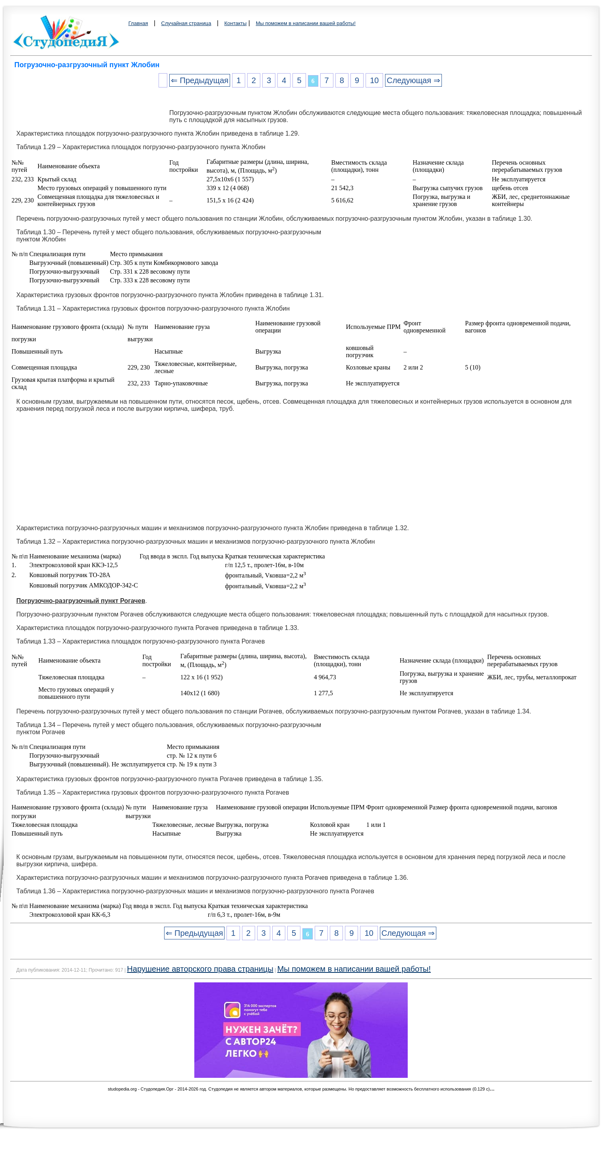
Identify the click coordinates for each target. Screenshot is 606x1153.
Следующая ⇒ (413, 80)
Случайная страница (186, 23)
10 (374, 80)
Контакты (235, 23)
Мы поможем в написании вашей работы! (306, 23)
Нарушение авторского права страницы (200, 968)
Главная (138, 23)
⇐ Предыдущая (199, 80)
